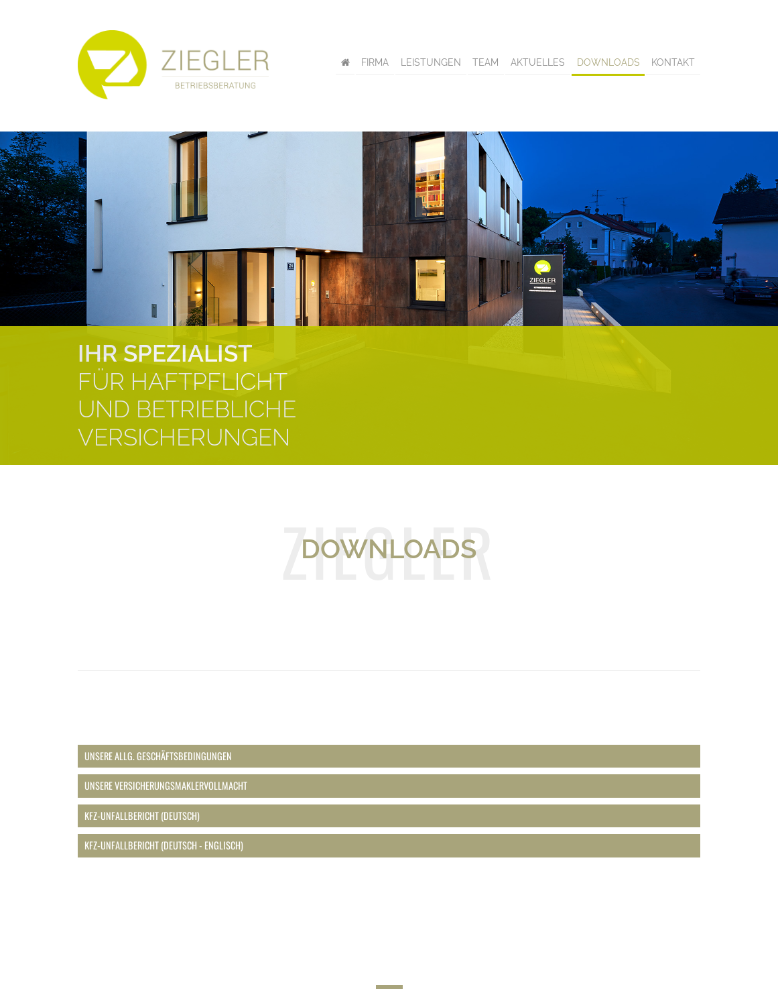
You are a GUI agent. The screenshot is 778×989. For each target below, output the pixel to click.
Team (485, 63)
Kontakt (673, 63)
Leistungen (431, 63)
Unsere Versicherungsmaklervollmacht (165, 785)
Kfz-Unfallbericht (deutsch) (142, 816)
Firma (375, 63)
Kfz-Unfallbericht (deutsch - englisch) (163, 845)
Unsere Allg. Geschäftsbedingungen (158, 756)
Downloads (608, 63)
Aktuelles (538, 63)
